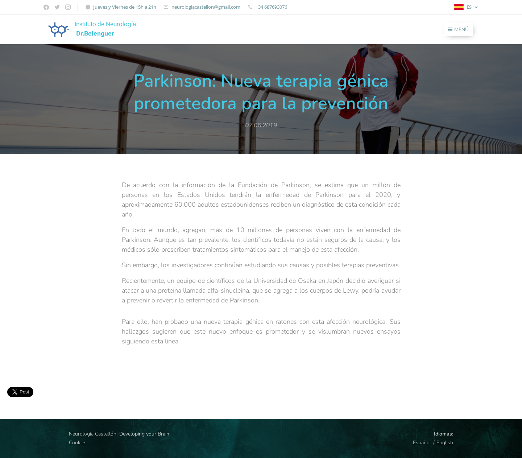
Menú (458, 29)
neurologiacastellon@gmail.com (205, 7)
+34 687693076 (271, 7)
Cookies (78, 442)
